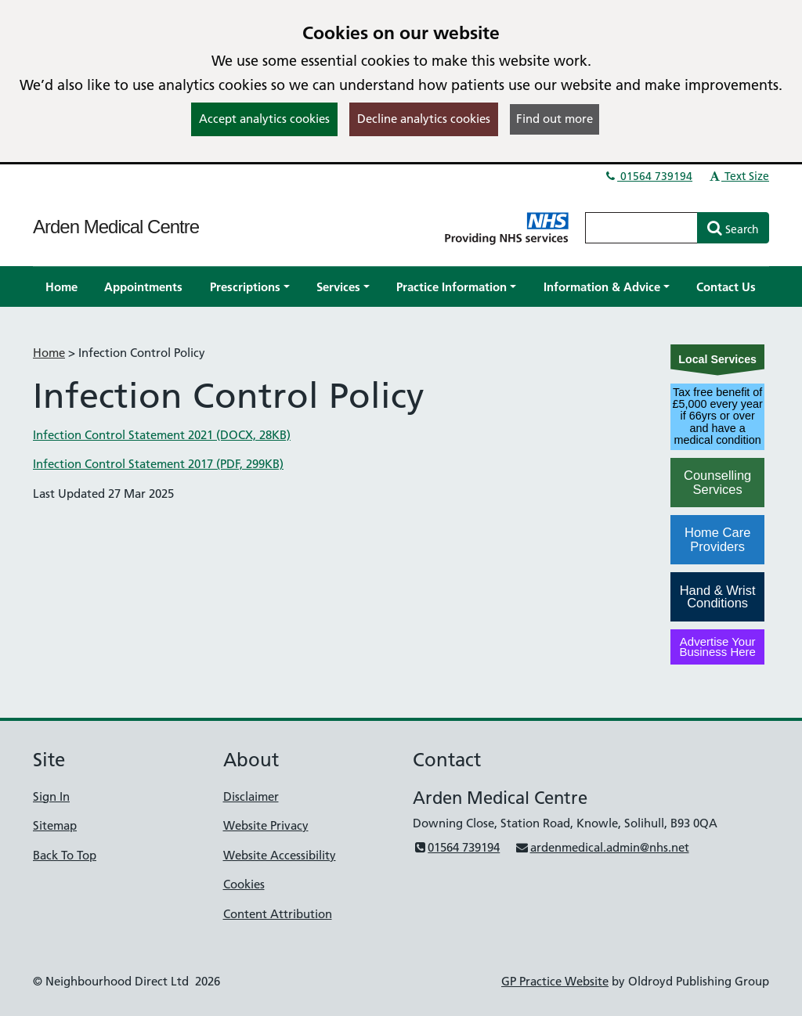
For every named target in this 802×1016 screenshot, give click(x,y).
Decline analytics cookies (423, 118)
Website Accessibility (279, 855)
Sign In (51, 796)
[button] (249, 287)
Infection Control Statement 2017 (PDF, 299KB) (158, 463)
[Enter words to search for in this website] (641, 227)
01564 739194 (647, 176)
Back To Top (64, 855)
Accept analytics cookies (264, 118)
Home (49, 352)
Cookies (244, 884)
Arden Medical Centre (116, 226)
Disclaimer (251, 796)
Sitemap (55, 825)
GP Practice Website (555, 981)
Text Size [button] (738, 176)
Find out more (554, 118)
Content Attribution (277, 913)
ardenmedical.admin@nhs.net (601, 847)
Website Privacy (266, 825)
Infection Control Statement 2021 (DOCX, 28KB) (162, 434)
